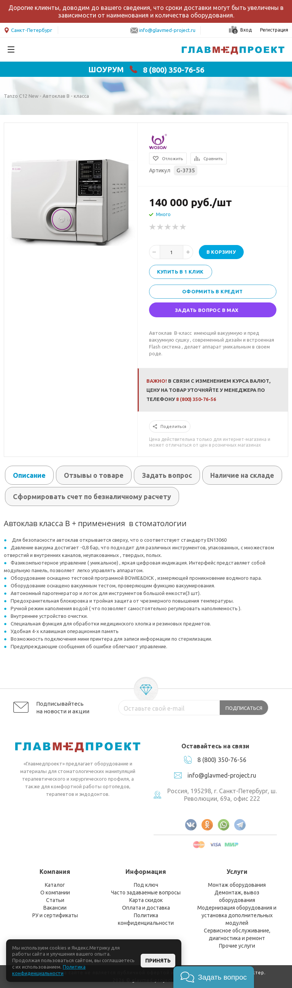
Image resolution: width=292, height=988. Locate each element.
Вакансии (55, 908)
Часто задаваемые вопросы (146, 892)
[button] (213, 977)
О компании (55, 892)
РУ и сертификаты (55, 915)
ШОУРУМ (106, 69)
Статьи (55, 900)
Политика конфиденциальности (146, 919)
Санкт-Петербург (28, 29)
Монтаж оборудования (237, 885)
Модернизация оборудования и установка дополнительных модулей (236, 915)
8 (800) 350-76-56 (173, 69)
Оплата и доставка (146, 908)
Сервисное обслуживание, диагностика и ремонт (237, 934)
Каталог (55, 885)
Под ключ (146, 885)
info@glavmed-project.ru (167, 30)
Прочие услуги (237, 946)
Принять (158, 961)
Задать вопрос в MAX (207, 310)
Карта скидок (146, 900)
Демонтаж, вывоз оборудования (236, 896)
